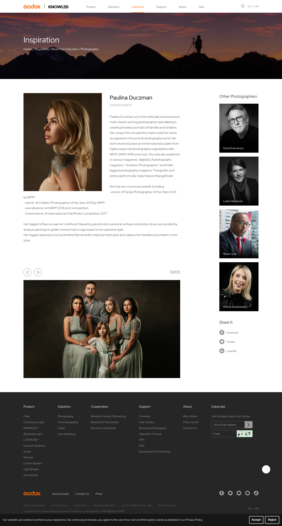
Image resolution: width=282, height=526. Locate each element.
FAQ (141, 445)
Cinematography (68, 422)
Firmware (144, 416)
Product (91, 7)
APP (142, 440)
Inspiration (138, 7)
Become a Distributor (104, 428)
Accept (256, 519)
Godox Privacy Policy (34, 505)
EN (256, 6)
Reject (272, 519)
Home (28, 49)
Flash (27, 416)
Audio (27, 451)
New (201, 7)
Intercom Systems (34, 445)
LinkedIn (228, 350)
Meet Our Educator (64, 49)
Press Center (191, 422)
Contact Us (190, 428)
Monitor (28, 457)
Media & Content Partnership (108, 416)
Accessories (31, 475)
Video (61, 428)
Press (99, 494)
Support (161, 7)
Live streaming (66, 434)
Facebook (228, 332)
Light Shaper (31, 469)
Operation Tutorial (150, 434)
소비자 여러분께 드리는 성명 (137, 505)
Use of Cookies (59, 505)
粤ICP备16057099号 (113, 511)
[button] (27, 272)
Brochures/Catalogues (152, 428)
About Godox (60, 494)
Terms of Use (80, 505)
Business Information (104, 505)
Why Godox (190, 416)
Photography (90, 49)
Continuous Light (34, 422)
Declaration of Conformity (154, 451)
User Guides (146, 422)
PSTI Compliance (167, 505)
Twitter (227, 341)
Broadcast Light (33, 434)
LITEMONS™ (31, 440)
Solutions (113, 7)
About (182, 7)
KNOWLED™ (31, 428)
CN (249, 6)
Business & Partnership (104, 422)
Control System (33, 463)
